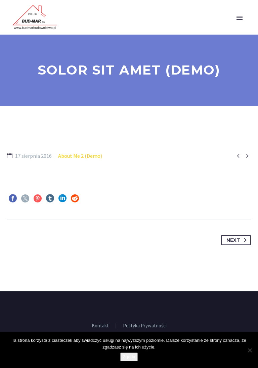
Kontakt (100, 325)
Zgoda (129, 356)
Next (237, 240)
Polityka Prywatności (145, 325)
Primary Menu (239, 18)
